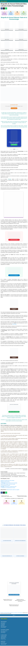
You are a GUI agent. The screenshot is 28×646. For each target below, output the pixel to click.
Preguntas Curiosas (3, 639)
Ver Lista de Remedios (14, 275)
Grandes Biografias (3, 627)
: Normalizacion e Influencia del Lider (8, 486)
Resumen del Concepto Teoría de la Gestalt (8, 484)
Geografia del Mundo (3, 636)
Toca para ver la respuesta (14, 309)
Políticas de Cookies (3, 644)
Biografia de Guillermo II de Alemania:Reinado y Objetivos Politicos (6, 496)
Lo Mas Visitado (3, 642)
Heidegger (9, 179)
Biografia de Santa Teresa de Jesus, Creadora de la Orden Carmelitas (22, 496)
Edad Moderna (3, 625)
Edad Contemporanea (3, 626)
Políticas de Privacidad (4, 643)
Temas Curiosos (3, 638)
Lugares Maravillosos (3, 637)
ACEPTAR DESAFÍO (14, 108)
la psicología (14, 324)
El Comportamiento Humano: (5, 485)
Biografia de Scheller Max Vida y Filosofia (7, 480)
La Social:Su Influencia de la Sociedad (9, 483)
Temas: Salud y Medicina (4, 631)
